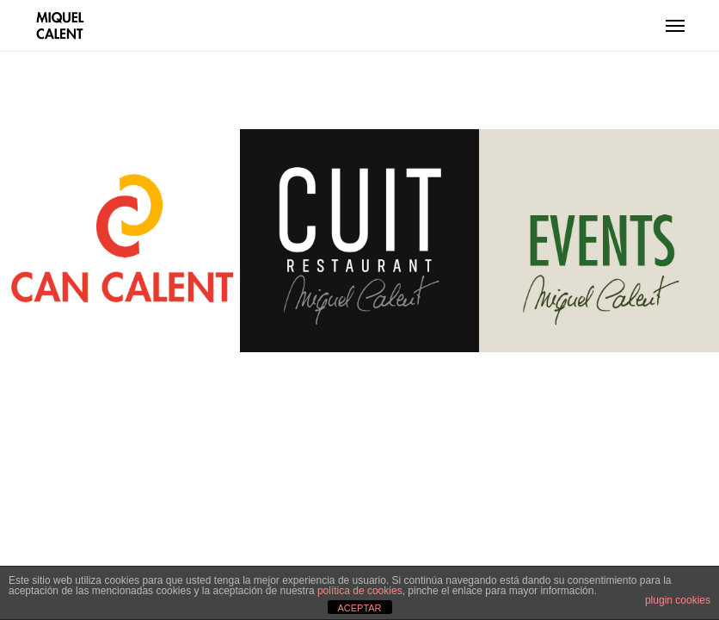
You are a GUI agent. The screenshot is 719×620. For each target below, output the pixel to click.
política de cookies (360, 591)
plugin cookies (677, 600)
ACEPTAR (359, 608)
